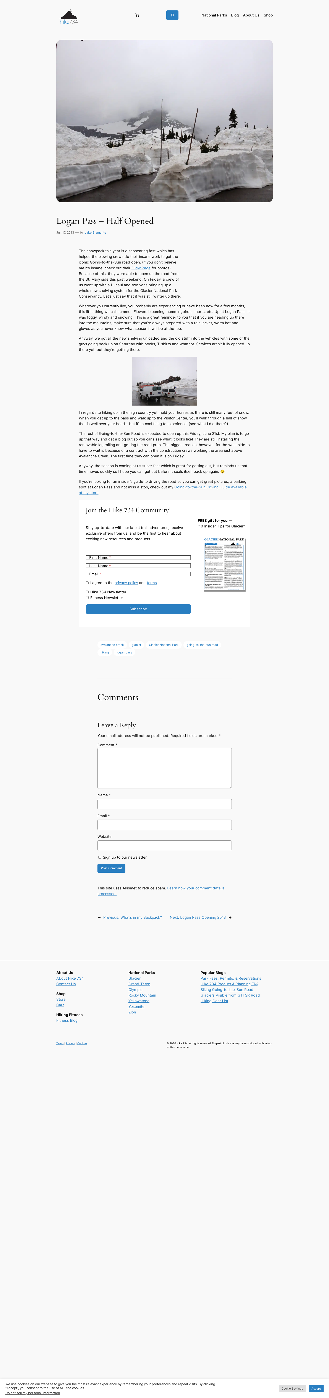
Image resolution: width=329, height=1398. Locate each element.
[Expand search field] (172, 15)
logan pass (124, 652)
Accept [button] (316, 1388)
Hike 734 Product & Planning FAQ (230, 984)
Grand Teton (139, 984)
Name (104, 795)
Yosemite (136, 1006)
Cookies (82, 1043)
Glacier (134, 978)
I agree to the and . (124, 583)
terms (152, 583)
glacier (136, 645)
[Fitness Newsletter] (87, 597)
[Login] (106, 15)
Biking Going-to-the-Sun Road (227, 989)
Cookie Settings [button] (292, 1388)
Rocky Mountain (142, 995)
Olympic (135, 989)
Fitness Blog (67, 1020)
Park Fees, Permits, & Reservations (231, 978)
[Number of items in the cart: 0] (137, 15)
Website (104, 836)
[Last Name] (138, 565)
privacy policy (126, 583)
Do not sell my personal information (32, 1393)
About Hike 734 (70, 978)
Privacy (70, 1043)
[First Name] (138, 557)
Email (103, 816)
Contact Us (66, 984)
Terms (60, 1043)
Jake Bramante (95, 232)
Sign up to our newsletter (122, 857)
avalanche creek (112, 645)
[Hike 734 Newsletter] (87, 592)
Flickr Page (141, 268)
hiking (104, 652)
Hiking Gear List (214, 1001)
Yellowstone (138, 1001)
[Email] (138, 574)
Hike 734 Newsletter (108, 592)
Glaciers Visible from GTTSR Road (230, 995)
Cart (60, 1005)
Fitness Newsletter (106, 598)
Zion (132, 1012)
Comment (107, 745)
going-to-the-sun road (202, 645)
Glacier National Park (164, 645)
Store (61, 999)
